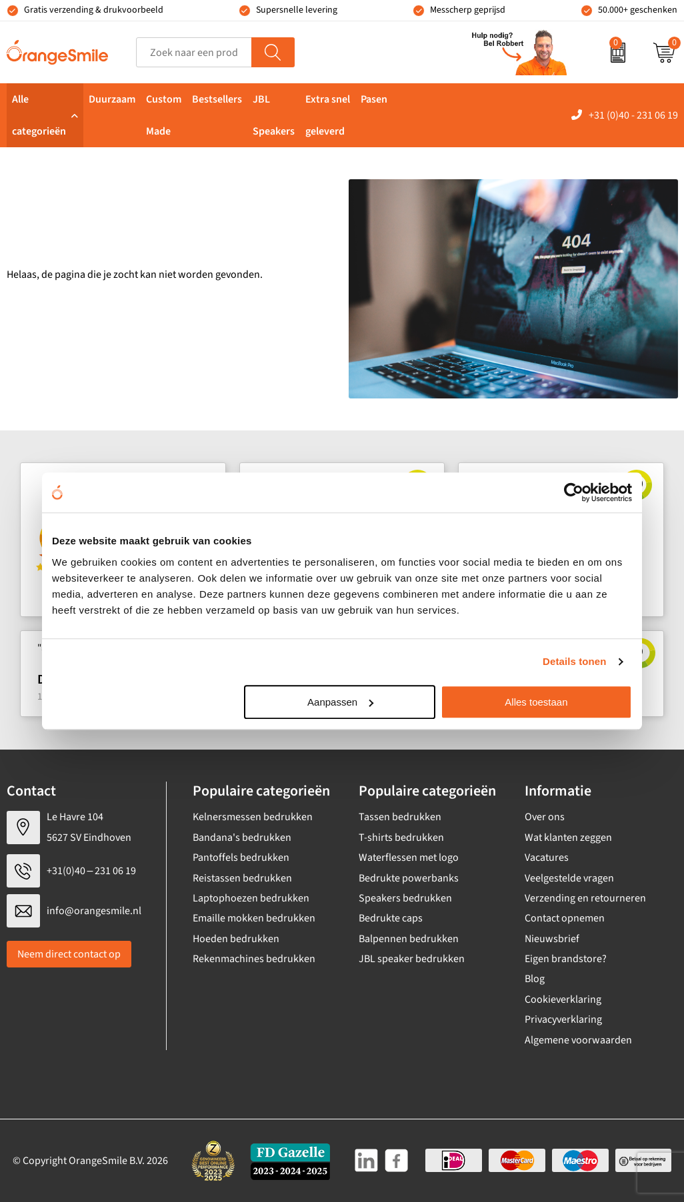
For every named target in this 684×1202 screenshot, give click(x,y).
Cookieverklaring (563, 999)
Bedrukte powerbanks (409, 878)
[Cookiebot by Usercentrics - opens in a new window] (573, 492)
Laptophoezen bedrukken (251, 898)
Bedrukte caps (391, 918)
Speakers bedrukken (405, 898)
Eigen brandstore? (566, 958)
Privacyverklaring (563, 1019)
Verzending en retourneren (585, 898)
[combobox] (194, 52)
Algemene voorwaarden (578, 1040)
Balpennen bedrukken (409, 938)
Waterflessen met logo (409, 857)
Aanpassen (340, 702)
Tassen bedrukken (400, 817)
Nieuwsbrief (552, 938)
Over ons (545, 817)
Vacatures (547, 857)
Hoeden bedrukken (236, 938)
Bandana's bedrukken (242, 837)
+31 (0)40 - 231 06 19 (633, 115)
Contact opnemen (565, 918)
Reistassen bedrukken (242, 878)
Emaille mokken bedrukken (254, 918)
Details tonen (574, 661)
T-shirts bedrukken (401, 837)
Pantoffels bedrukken (241, 857)
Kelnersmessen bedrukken (253, 817)
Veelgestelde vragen (569, 878)
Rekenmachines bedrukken (254, 958)
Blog (535, 978)
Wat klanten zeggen (568, 837)
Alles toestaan (536, 702)
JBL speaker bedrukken (412, 958)
